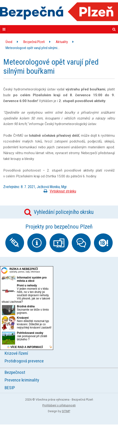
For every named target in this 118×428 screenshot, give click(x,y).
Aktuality (62, 42)
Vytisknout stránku (59, 191)
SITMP (66, 411)
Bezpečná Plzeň (34, 42)
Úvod (9, 42)
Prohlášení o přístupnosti (59, 405)
